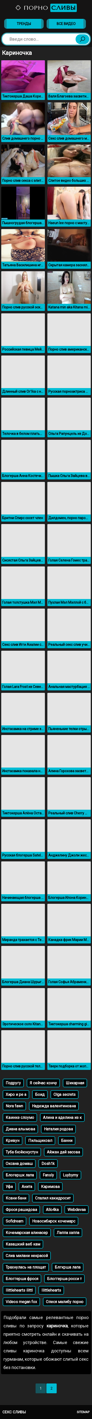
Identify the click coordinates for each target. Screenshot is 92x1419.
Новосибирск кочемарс (53, 1221)
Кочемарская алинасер (27, 1232)
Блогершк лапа (20, 1175)
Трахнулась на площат (26, 1267)
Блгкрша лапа (67, 1267)
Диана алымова (20, 1129)
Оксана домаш (19, 1163)
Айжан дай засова (63, 1152)
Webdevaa (76, 1209)
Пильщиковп (40, 1140)
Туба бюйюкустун (22, 1152)
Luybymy (70, 1175)
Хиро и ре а (16, 1094)
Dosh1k (48, 1163)
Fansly (48, 1175)
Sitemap (83, 1412)
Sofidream (14, 1221)
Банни (66, 1140)
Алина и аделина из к (62, 1117)
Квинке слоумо (20, 1117)
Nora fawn (14, 1106)
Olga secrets (64, 1094)
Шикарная (75, 1083)
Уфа (9, 1186)
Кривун (12, 1140)
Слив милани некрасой (27, 1255)
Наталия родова (58, 1129)
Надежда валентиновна (54, 1106)
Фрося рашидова (21, 1209)
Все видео (66, 24)
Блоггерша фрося (22, 1278)
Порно (46, 8)
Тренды (24, 24)
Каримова (50, 1186)
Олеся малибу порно (64, 1301)
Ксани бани (16, 1198)
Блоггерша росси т (64, 1278)
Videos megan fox (21, 1301)
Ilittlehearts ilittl (19, 1290)
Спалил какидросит (53, 1198)
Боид (40, 1094)
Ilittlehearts (51, 1290)
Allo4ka (52, 1209)
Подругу (13, 1083)
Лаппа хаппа (68, 1232)
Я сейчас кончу (43, 1083)
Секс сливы (14, 1412)
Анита (27, 1186)
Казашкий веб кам (23, 1244)
